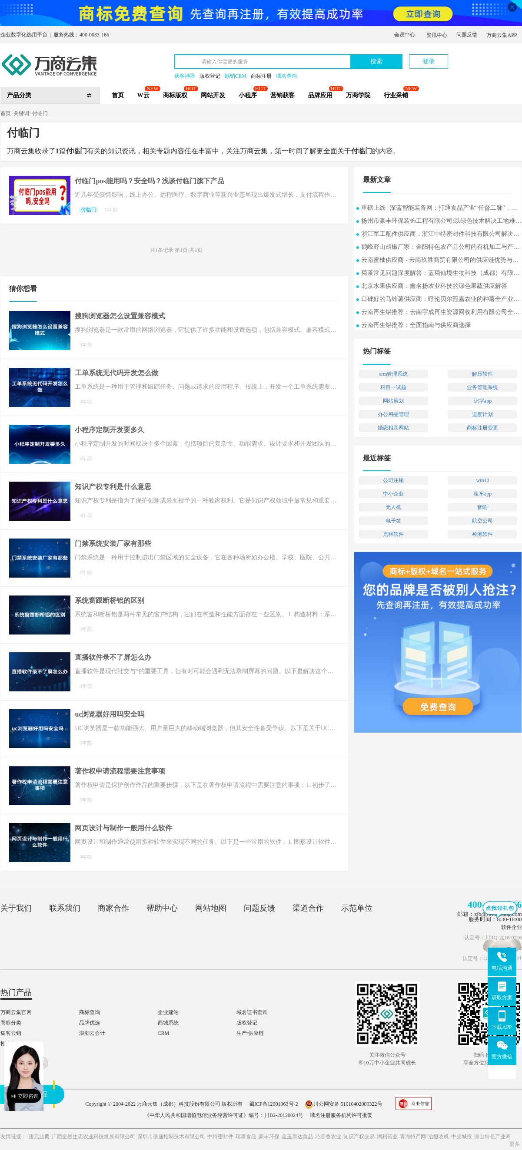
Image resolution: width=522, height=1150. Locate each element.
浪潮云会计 (92, 1033)
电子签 (393, 521)
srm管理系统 (393, 374)
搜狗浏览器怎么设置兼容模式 (120, 316)
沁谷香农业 (328, 1136)
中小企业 (393, 494)
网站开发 (213, 95)
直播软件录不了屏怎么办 (113, 657)
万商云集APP (501, 35)
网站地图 (210, 908)
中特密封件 (220, 1136)
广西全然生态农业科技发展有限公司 (93, 1136)
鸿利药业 (387, 1136)
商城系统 (168, 1023)
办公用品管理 (393, 414)
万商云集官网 (16, 1012)
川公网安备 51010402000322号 (343, 1104)
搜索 (376, 61)
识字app (483, 401)
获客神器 (184, 76)
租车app (483, 494)
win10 (482, 480)
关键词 (21, 113)
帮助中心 (162, 908)
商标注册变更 (482, 428)
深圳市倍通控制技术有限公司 (171, 1136)
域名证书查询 (252, 1012)
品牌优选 (89, 1023)
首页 (118, 95)
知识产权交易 (359, 1136)
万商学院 (358, 95)
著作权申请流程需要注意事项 (120, 771)
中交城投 (461, 1136)
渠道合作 (308, 908)
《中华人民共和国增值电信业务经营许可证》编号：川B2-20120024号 (223, 1115)
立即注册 (481, 57)
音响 (482, 507)
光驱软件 (393, 534)
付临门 (40, 113)
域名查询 (286, 76)
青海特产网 (413, 1136)
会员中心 (404, 35)
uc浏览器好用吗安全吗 (109, 714)
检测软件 (482, 534)
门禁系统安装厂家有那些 (113, 543)
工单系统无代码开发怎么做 (116, 373)
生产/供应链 (250, 1033)
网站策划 (393, 401)
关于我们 (16, 908)
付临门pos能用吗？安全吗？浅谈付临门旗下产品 (149, 181)
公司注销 (393, 480)
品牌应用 (320, 95)
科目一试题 (393, 387)
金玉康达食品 (297, 1136)
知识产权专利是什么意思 (113, 486)
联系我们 (64, 908)
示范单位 (356, 908)
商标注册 (261, 76)
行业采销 (396, 95)
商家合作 (113, 908)
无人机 (393, 507)
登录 (428, 61)
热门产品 (16, 992)
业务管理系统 (482, 387)
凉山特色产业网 (492, 1136)
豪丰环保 (269, 1136)
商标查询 (89, 1012)
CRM (164, 1033)
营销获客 (282, 95)
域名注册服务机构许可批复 (341, 1115)
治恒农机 (438, 1136)
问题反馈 (466, 35)
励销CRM (236, 76)
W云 (143, 95)
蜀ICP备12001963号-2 (273, 1104)
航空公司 (482, 521)
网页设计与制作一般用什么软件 (123, 828)
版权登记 (209, 76)
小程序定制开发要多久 (109, 429)
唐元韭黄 (39, 1136)
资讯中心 (436, 35)
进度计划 (482, 414)
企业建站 (168, 1012)
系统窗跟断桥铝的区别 (109, 600)
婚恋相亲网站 (393, 428)
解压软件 (482, 374)
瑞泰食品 (246, 1136)
